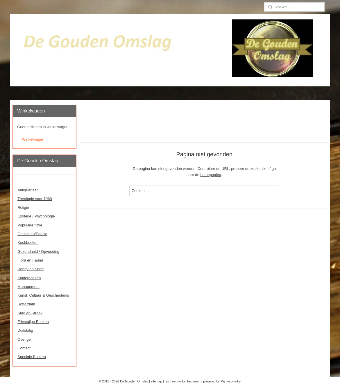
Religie (23, 207)
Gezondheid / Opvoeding (38, 251)
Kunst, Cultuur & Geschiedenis (43, 295)
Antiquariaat (27, 190)
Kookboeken (27, 242)
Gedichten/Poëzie (32, 234)
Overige (24, 339)
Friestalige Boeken (33, 322)
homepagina (210, 175)
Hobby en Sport (30, 269)
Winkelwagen (33, 139)
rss (167, 381)
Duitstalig (25, 330)
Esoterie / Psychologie (36, 216)
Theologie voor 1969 (34, 199)
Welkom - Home (30, 181)
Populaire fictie (29, 225)
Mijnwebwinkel (231, 381)
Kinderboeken (29, 278)
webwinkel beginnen (185, 381)
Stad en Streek (29, 313)
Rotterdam (26, 304)
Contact (24, 348)
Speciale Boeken (31, 357)
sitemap (156, 381)
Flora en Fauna (30, 260)
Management (28, 286)
